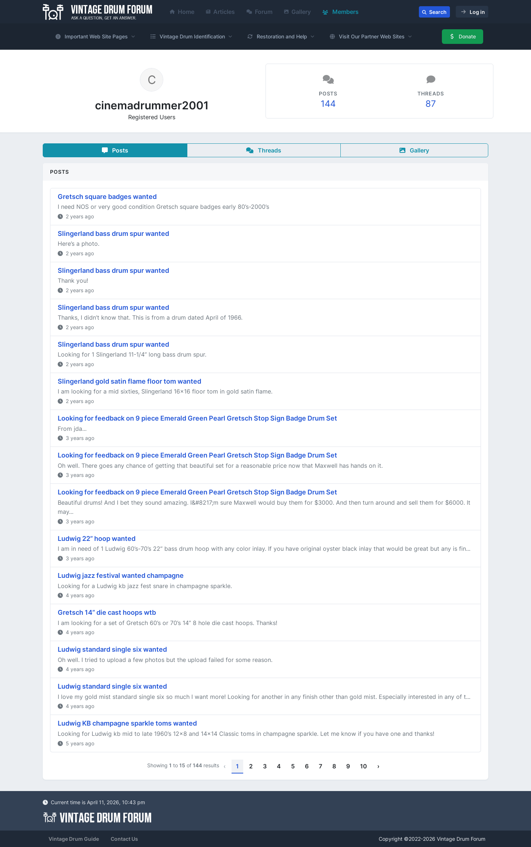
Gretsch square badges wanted (107, 196)
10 (363, 766)
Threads (263, 150)
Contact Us (124, 839)
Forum (259, 11)
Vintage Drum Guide (74, 839)
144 (328, 103)
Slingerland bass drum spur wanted (113, 233)
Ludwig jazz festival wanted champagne (121, 575)
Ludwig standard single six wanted (112, 649)
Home (182, 11)
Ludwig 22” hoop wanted (96, 538)
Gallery (297, 11)
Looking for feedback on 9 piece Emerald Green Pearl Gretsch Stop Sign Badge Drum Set (197, 418)
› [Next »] (378, 766)
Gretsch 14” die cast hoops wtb (107, 612)
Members (340, 11)
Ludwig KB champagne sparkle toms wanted (127, 723)
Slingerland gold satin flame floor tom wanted (129, 381)
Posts (115, 150)
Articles (220, 11)
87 (430, 103)
